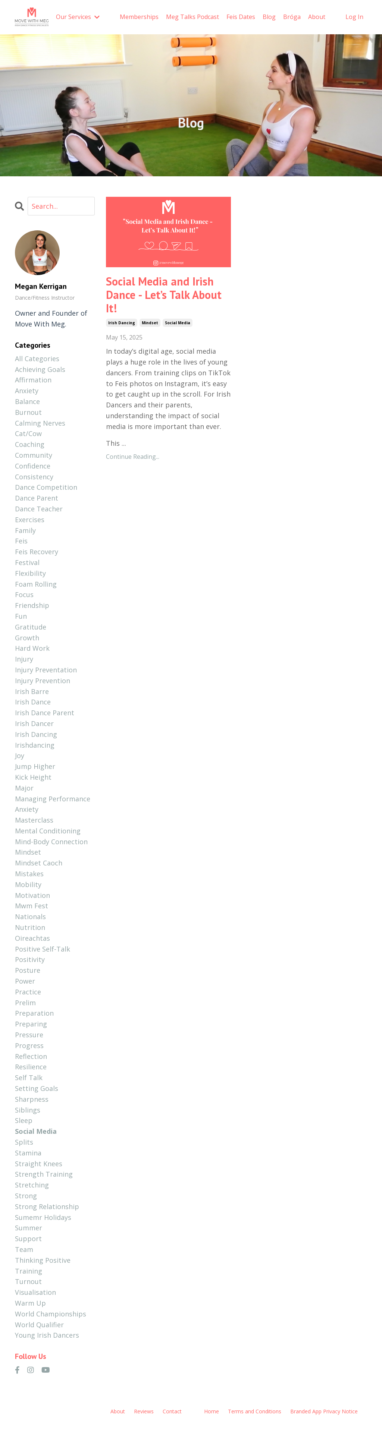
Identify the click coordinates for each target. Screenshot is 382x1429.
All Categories (37, 358)
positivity (30, 959)
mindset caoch (38, 862)
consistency (34, 476)
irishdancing (34, 745)
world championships (50, 1313)
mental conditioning (48, 830)
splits (24, 1142)
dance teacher (39, 508)
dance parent (36, 497)
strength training (44, 1174)
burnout (28, 412)
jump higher (35, 766)
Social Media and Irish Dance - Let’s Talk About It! (164, 295)
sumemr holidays (43, 1217)
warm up (30, 1303)
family (25, 530)
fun (21, 616)
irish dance (33, 701)
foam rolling (36, 584)
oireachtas (32, 938)
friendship (32, 605)
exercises (29, 519)
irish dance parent (44, 712)
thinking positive (43, 1260)
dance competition (46, 487)
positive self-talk (42, 948)
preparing (31, 1023)
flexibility (30, 573)
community (33, 455)
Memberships (139, 17)
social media (177, 322)
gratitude (30, 626)
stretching (32, 1184)
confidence (32, 465)
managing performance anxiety (52, 804)
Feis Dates (240, 17)
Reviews (144, 1411)
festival (27, 562)
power (25, 981)
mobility (28, 884)
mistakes (29, 873)
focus (24, 594)
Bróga (292, 17)
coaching (29, 444)
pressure (29, 1034)
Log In (354, 17)
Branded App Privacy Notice (324, 1411)
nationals (30, 916)
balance (27, 401)
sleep (23, 1120)
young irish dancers (47, 1335)
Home (211, 1411)
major (24, 787)
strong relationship (47, 1206)
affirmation (33, 379)
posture (27, 970)
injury (24, 658)
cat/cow (28, 433)
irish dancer (34, 723)
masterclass (34, 820)
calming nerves (40, 423)
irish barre (32, 691)
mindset (150, 322)
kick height (33, 777)
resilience (31, 1066)
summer (28, 1227)
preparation (34, 1013)
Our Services (78, 17)
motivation (32, 895)
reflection (31, 1056)
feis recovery (36, 551)
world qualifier (39, 1324)
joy (19, 755)
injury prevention (42, 680)
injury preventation (46, 669)
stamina (28, 1152)
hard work (32, 648)
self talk (29, 1077)
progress (29, 1045)
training (28, 1270)
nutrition (30, 927)
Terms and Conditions (254, 1411)
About (316, 17)
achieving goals (40, 369)
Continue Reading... (132, 456)
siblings (27, 1109)
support (28, 1238)
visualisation (35, 1292)
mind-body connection (51, 841)
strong (26, 1195)
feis (21, 540)
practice (28, 991)
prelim (25, 1002)
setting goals (36, 1088)
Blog (269, 17)
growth (27, 637)
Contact (172, 1411)
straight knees (38, 1163)
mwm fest (31, 905)
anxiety (26, 390)
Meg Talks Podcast (192, 17)
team (24, 1249)
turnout (28, 1281)
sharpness (31, 1099)
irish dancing (121, 322)
